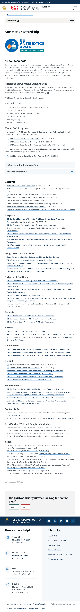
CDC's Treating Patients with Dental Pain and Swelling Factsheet (35, 377)
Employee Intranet (55, 559)
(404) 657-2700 (23, 540)
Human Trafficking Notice (16, 609)
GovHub (71, 604)
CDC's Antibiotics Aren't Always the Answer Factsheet (30, 316)
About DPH (52, 536)
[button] (72, 20)
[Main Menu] (75, 7)
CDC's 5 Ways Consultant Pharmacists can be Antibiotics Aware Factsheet (39, 352)
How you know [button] (42, 2)
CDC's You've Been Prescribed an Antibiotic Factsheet (30, 322)
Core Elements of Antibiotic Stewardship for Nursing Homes (33, 257)
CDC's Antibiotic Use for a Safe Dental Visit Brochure (29, 380)
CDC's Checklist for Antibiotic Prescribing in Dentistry (30, 374)
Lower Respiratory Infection (59, 337)
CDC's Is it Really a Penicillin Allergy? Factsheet (27, 331)
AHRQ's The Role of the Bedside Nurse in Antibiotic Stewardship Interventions (40, 334)
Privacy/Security (40, 604)
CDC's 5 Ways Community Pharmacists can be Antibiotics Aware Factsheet (39, 355)
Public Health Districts (57, 541)
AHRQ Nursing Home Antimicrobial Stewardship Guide (30, 260)
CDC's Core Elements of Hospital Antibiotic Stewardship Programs (35, 219)
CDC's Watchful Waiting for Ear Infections (25, 295)
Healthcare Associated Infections (20, 15)
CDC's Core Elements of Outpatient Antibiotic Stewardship (32, 281)
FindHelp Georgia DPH (57, 545)
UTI (44, 337)
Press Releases (54, 550)
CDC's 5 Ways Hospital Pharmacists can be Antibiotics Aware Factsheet (38, 349)
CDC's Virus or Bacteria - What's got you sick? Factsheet (31, 319)
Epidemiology (12, 20)
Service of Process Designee (60, 554)
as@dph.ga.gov (18, 415)
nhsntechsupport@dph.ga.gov (61, 419)
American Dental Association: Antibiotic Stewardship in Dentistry (35, 371)
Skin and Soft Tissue (15, 340)
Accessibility (25, 604)
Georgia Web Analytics (37, 609)
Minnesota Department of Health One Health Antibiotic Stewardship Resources (41, 398)
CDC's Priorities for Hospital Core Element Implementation (32, 225)
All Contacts (17, 543)
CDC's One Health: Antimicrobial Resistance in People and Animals (35, 389)
